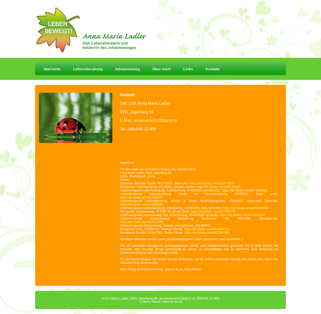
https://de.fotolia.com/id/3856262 (141, 204)
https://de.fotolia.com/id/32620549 (242, 215)
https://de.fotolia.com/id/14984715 (206, 229)
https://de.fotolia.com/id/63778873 (212, 183)
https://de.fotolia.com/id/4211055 (141, 222)
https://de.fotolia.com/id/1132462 (218, 187)
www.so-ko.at (172, 301)
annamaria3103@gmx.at (177, 298)
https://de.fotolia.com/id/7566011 (141, 197)
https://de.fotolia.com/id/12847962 (206, 232)
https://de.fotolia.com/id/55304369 (245, 208)
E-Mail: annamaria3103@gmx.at (149, 120)
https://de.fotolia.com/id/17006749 (213, 211)
